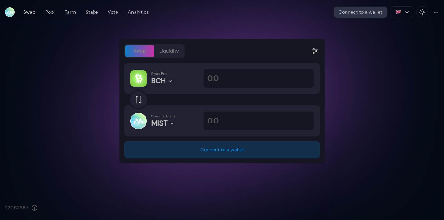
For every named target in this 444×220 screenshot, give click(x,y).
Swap (29, 12)
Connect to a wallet (360, 12)
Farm (70, 12)
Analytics (138, 12)
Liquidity (169, 51)
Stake (92, 12)
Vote (113, 12)
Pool (50, 12)
